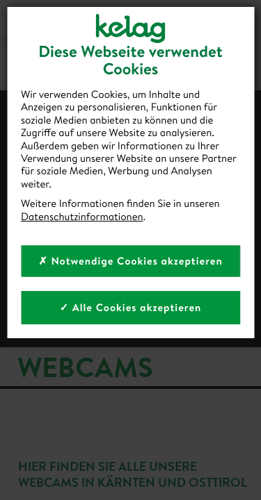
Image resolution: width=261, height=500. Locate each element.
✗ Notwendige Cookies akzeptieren (130, 260)
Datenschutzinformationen (82, 216)
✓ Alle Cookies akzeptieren (131, 307)
